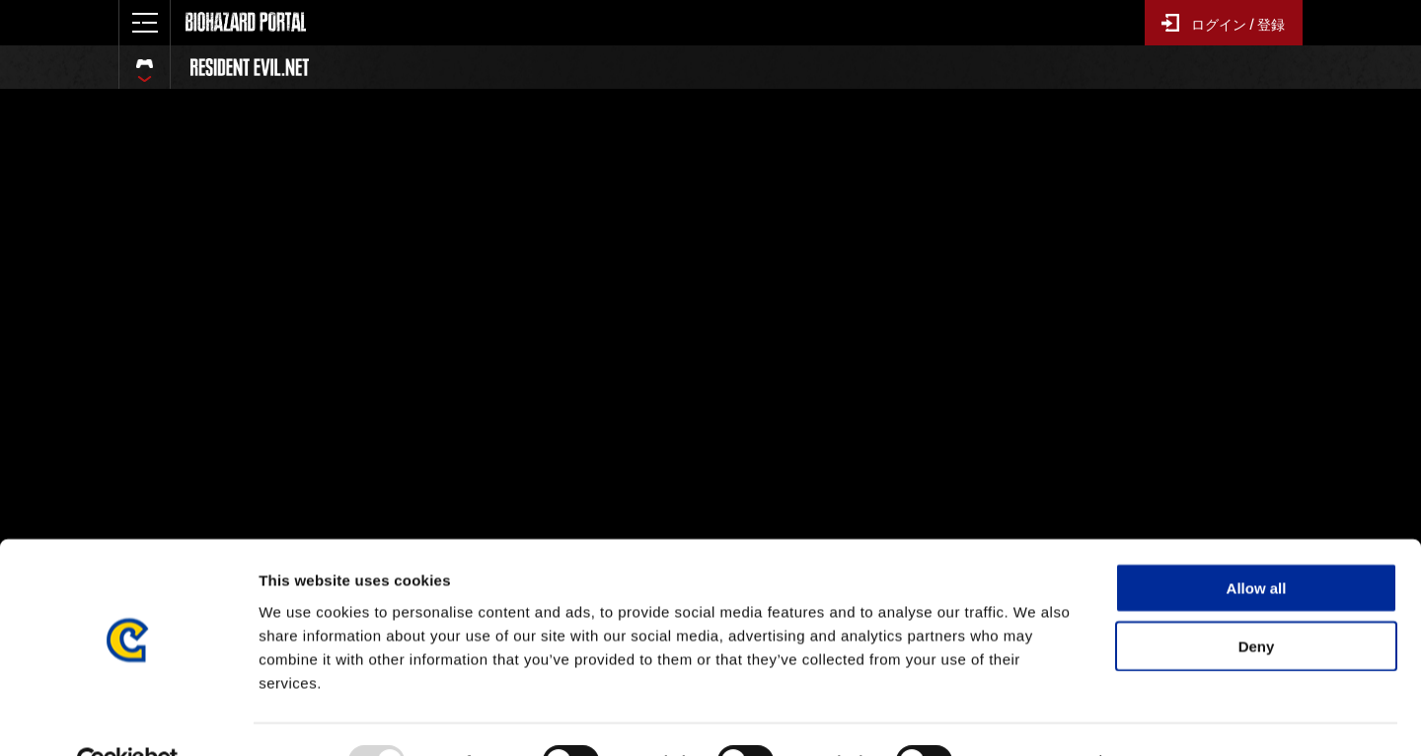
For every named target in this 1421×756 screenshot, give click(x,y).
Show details (1036, 717)
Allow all (1257, 543)
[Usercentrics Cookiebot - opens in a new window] (127, 717)
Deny (1256, 601)
